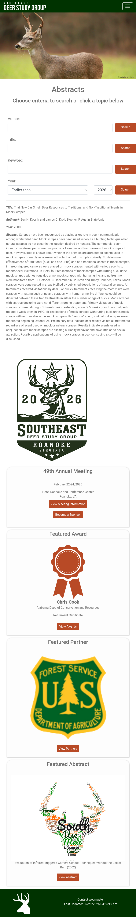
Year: (12, 181)
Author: (14, 118)
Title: (12, 139)
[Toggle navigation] (127, 6)
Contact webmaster (90, 899)
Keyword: (15, 160)
